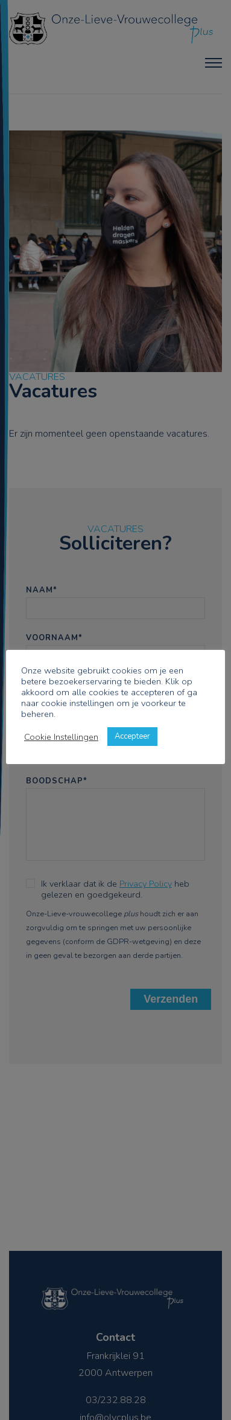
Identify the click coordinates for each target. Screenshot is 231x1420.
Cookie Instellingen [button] (61, 736)
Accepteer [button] (132, 736)
